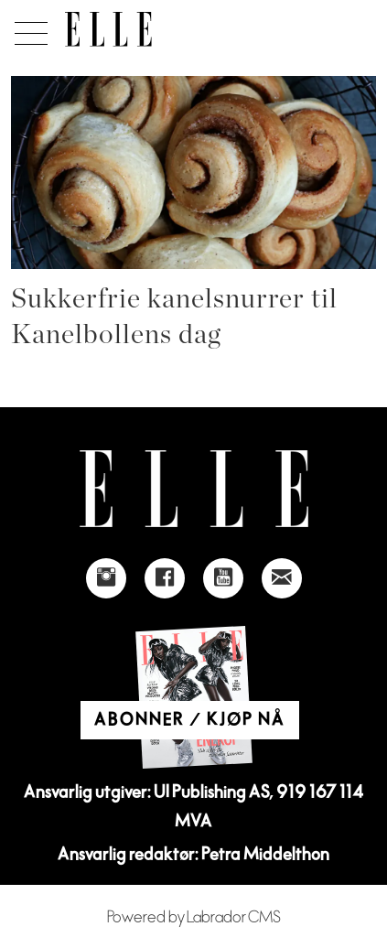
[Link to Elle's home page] (194, 489)
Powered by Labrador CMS (194, 917)
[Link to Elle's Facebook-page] (165, 578)
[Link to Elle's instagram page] (106, 578)
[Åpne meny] (28, 28)
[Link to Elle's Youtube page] (223, 578)
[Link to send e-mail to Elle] (282, 578)
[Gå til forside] (108, 29)
